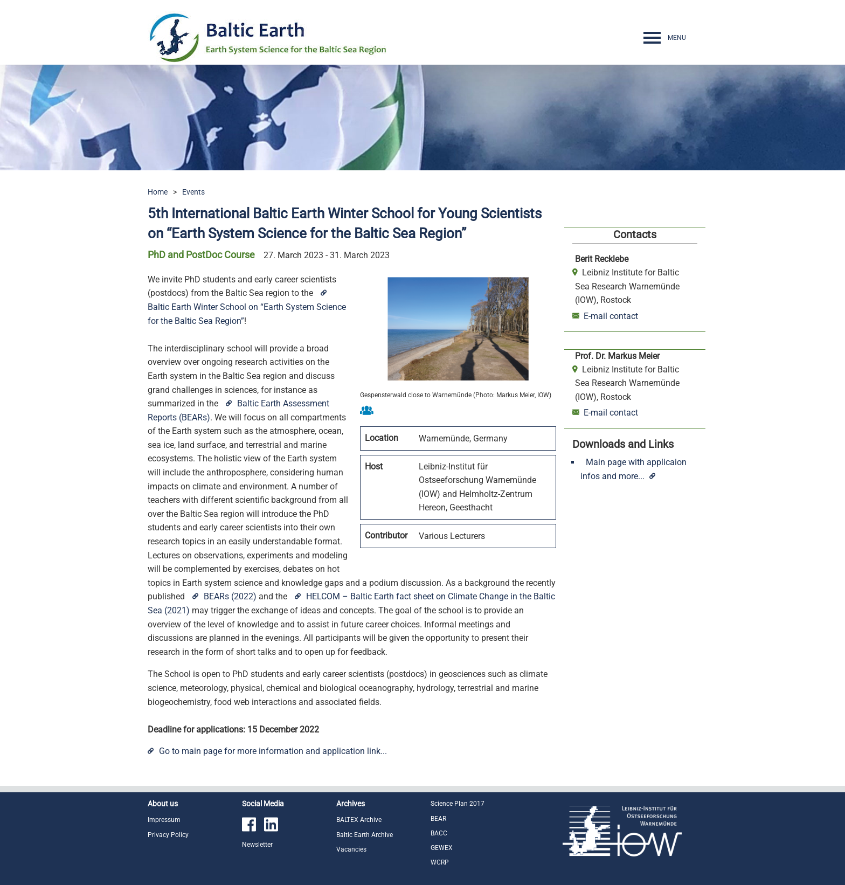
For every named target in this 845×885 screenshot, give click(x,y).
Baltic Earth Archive (364, 835)
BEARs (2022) (230, 596)
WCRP (440, 862)
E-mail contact (606, 316)
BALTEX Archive (359, 820)
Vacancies (351, 849)
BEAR (438, 818)
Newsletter (257, 844)
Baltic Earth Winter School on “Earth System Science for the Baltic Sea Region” (247, 314)
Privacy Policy (168, 835)
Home (158, 192)
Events (193, 192)
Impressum (164, 820)
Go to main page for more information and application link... (273, 751)
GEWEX (442, 848)
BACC (439, 833)
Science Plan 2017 (457, 803)
